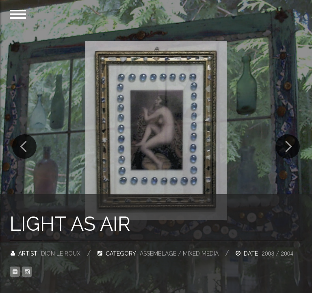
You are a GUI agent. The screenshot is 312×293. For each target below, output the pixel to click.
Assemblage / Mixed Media (179, 253)
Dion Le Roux (60, 253)
